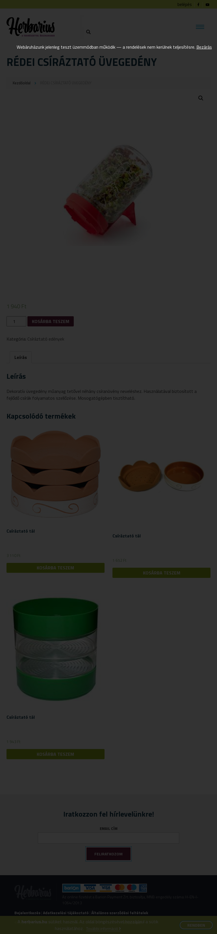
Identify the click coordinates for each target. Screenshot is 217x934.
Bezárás (204, 47)
